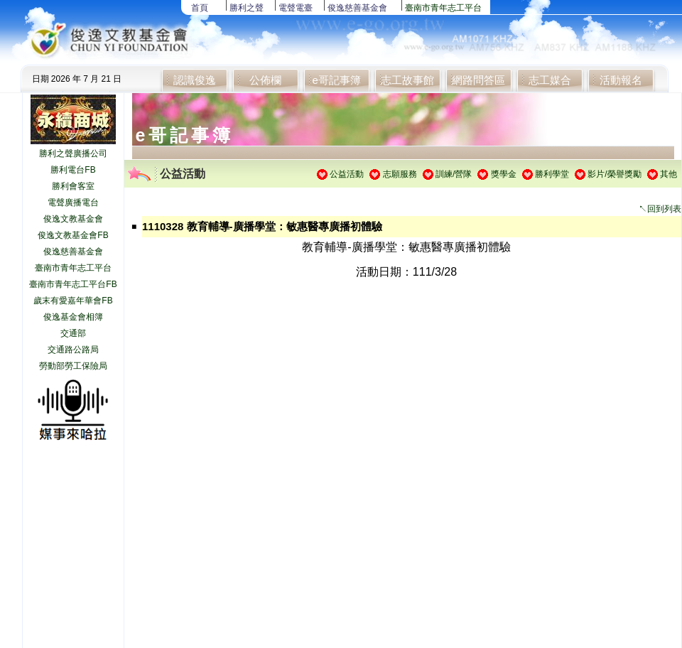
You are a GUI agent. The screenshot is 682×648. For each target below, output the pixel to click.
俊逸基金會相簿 (73, 317)
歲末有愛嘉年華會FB (72, 301)
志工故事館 (407, 80)
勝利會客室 (73, 186)
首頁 (199, 8)
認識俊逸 (194, 80)
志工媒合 (550, 80)
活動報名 (621, 80)
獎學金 (503, 174)
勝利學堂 (552, 174)
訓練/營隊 (453, 174)
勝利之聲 (246, 8)
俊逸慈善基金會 (357, 8)
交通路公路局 (73, 350)
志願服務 (400, 174)
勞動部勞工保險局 (73, 366)
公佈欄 (265, 80)
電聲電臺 (295, 8)
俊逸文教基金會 (73, 219)
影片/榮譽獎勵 (614, 174)
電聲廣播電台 (73, 202)
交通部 (73, 333)
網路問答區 (478, 80)
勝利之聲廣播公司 (73, 153)
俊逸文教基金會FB (73, 235)
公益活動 (347, 174)
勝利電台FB (72, 170)
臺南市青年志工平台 (443, 8)
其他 (668, 174)
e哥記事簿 (336, 80)
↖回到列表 (660, 209)
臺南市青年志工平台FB (73, 284)
